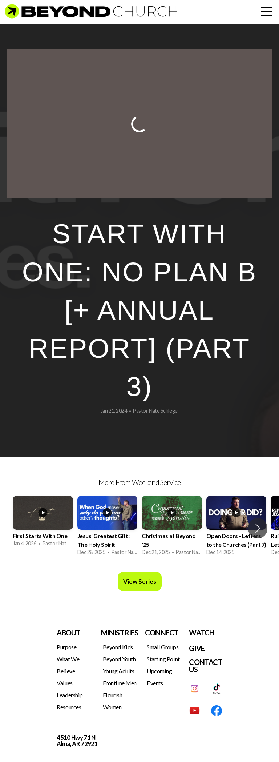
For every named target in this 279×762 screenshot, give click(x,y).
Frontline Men (120, 682)
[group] (43, 524)
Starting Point (163, 658)
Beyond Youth (119, 658)
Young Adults (118, 670)
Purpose (66, 646)
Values (64, 682)
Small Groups (163, 646)
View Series (139, 581)
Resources (69, 706)
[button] (258, 528)
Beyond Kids (118, 646)
